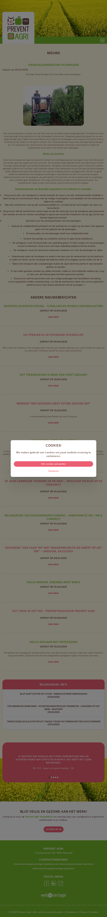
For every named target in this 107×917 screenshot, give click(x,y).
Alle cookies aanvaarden (53, 464)
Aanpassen (53, 471)
